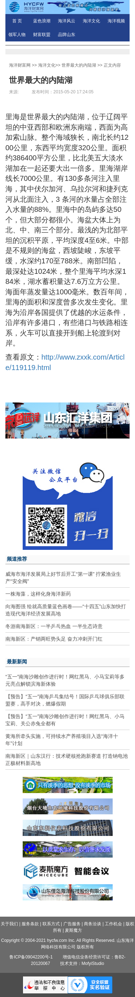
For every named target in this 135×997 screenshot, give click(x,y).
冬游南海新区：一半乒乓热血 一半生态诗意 (54, 626)
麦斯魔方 (73, 930)
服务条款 (30, 923)
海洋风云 (66, 20)
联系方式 (51, 923)
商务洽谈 (92, 923)
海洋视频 (116, 20)
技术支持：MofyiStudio (82, 963)
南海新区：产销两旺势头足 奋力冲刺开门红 (54, 639)
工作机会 (113, 923)
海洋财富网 (20, 65)
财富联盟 (41, 34)
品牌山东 (66, 34)
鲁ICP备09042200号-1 (31, 957)
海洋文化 (91, 20)
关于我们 (9, 923)
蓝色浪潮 (41, 20)
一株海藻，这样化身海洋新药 (38, 594)
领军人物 (17, 34)
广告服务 (72, 923)
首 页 (17, 20)
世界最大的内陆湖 (79, 65)
